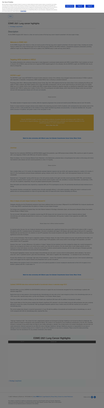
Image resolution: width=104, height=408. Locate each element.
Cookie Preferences (70, 6)
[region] (52, 6)
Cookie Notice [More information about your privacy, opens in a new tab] (23, 11)
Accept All (90, 6)
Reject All (80, 6)
